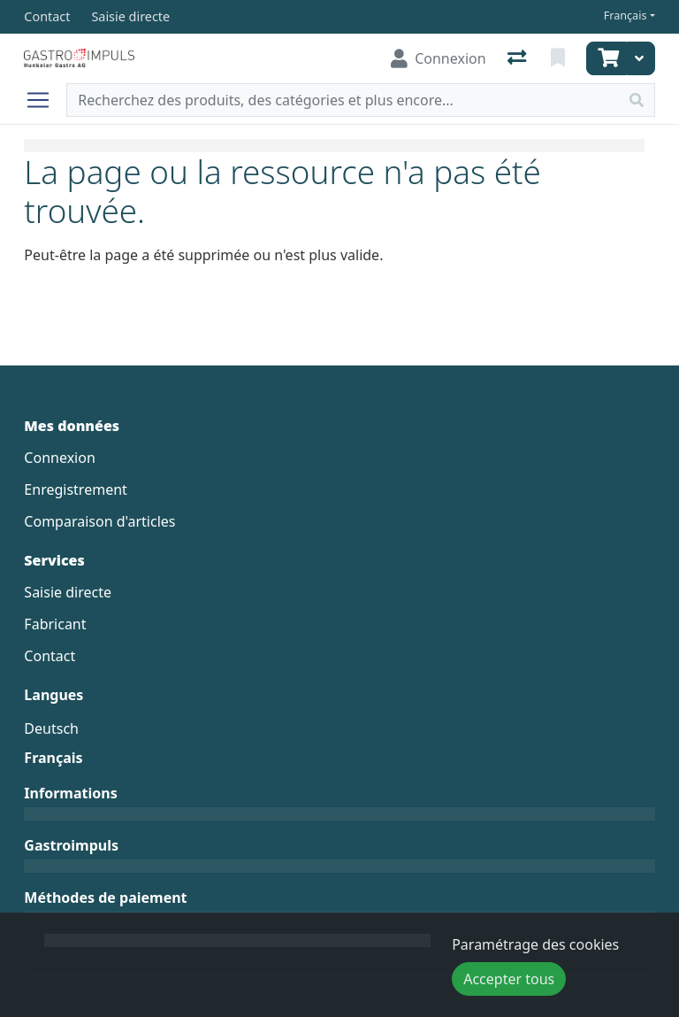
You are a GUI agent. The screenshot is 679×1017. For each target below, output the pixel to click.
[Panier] (606, 58)
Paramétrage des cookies (535, 944)
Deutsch (51, 728)
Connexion (59, 457)
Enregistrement (75, 489)
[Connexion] (438, 58)
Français (625, 15)
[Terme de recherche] (342, 100)
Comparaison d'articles (99, 521)
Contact (49, 656)
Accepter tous (508, 979)
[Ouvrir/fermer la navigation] (45, 100)
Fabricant (55, 624)
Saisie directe (67, 592)
